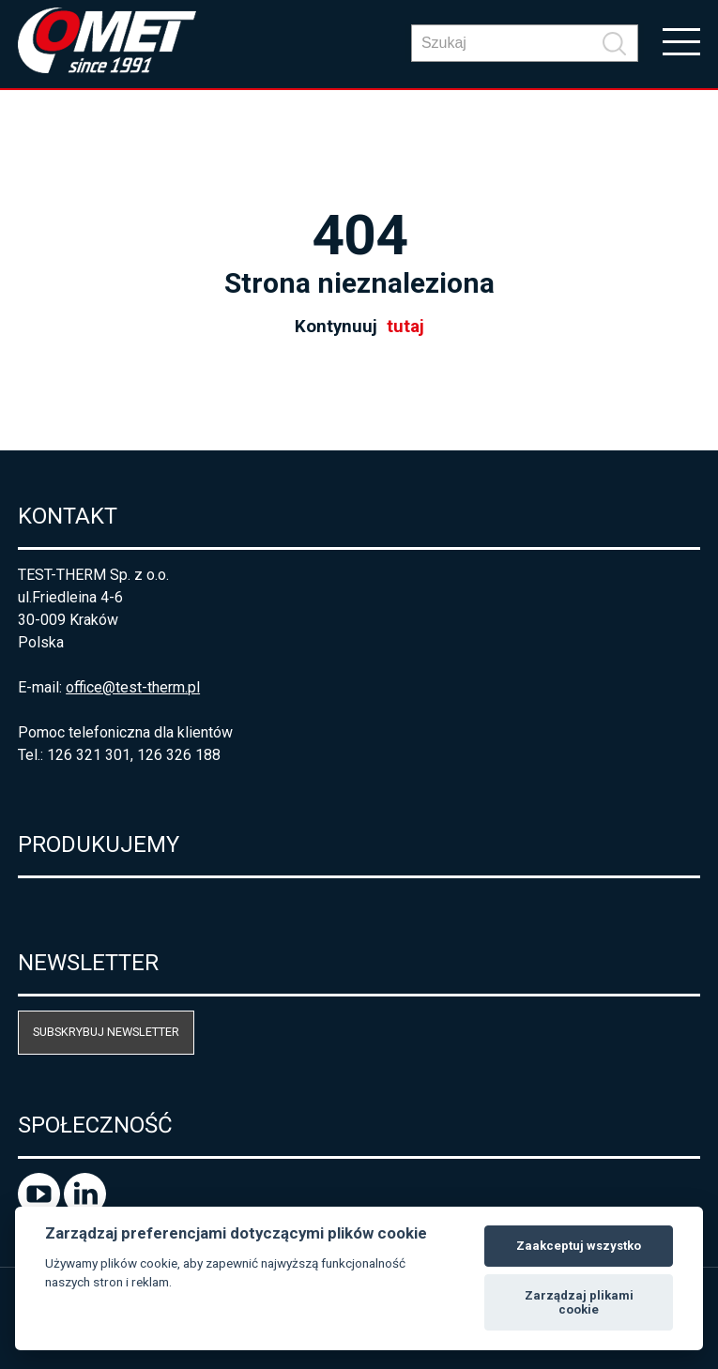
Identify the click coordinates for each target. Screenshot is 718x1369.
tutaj (405, 326)
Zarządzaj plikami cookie (579, 1302)
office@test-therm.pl (133, 687)
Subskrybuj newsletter (106, 1032)
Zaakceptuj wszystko (578, 1246)
